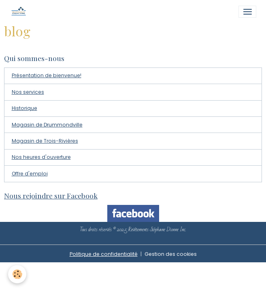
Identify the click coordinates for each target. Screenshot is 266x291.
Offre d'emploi (30, 173)
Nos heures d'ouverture (41, 157)
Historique (24, 108)
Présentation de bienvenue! (46, 75)
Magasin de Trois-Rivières (45, 140)
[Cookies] (17, 274)
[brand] (20, 12)
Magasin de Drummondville (47, 124)
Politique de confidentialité (104, 254)
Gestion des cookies (171, 254)
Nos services (28, 92)
